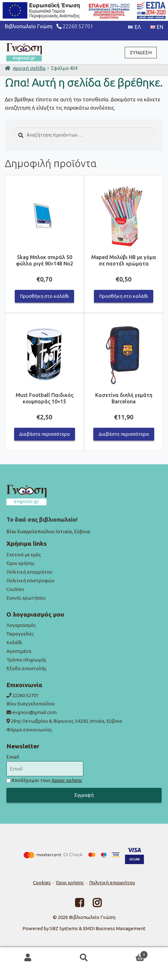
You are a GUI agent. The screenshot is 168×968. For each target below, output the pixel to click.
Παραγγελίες (20, 633)
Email (12, 756)
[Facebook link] (75, 904)
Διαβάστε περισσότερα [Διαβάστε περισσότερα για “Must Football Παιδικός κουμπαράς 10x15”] (44, 434)
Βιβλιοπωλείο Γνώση (92, 917)
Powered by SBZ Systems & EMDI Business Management (84, 928)
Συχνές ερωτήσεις (26, 598)
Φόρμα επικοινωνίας (29, 729)
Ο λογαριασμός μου (28, 957)
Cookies (15, 589)
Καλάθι (14, 642)
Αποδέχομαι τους (47, 780)
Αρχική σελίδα (29, 68)
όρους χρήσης (67, 780)
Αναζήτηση (84, 957)
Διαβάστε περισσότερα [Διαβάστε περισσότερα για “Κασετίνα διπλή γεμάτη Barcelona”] (123, 434)
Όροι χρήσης (20, 563)
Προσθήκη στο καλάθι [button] (44, 296)
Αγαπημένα (18, 651)
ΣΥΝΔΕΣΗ (141, 52)
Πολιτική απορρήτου (29, 572)
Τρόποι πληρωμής (26, 659)
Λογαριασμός (21, 625)
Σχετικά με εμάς (23, 554)
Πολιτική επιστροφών (30, 580)
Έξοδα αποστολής (26, 668)
